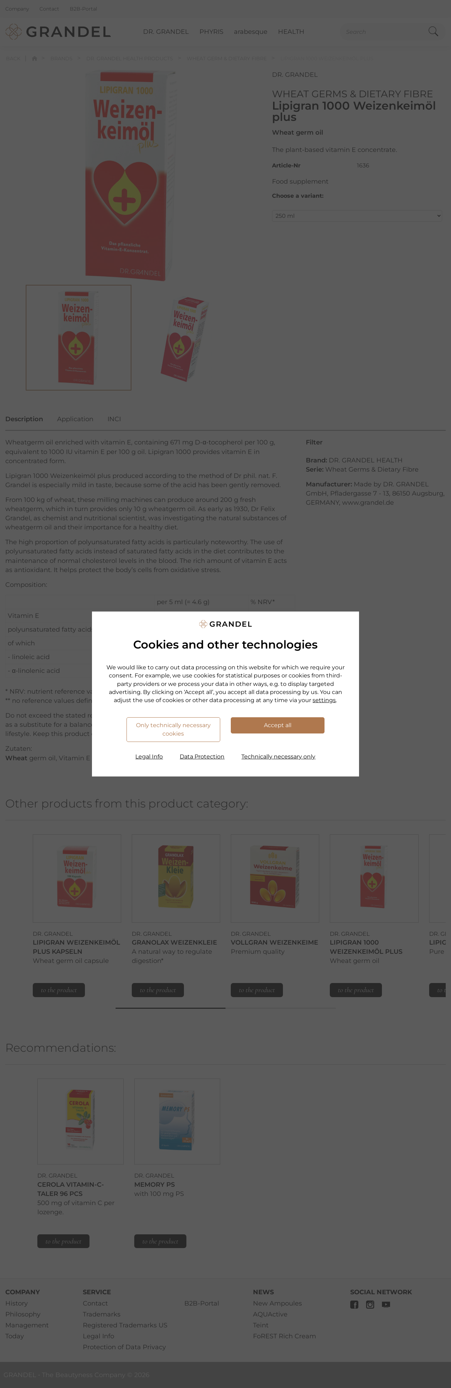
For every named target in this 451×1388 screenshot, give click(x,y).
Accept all (277, 725)
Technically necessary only (278, 756)
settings (324, 700)
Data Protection (202, 756)
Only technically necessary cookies (173, 729)
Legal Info (149, 756)
